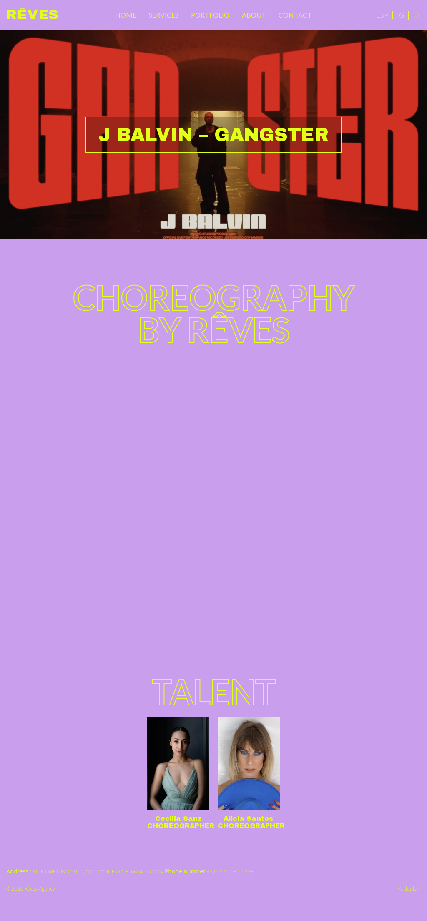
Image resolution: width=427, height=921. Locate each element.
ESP (382, 15)
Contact (295, 15)
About (254, 15)
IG (400, 15)
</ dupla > (409, 888)
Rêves (32, 15)
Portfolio (210, 15)
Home (125, 15)
